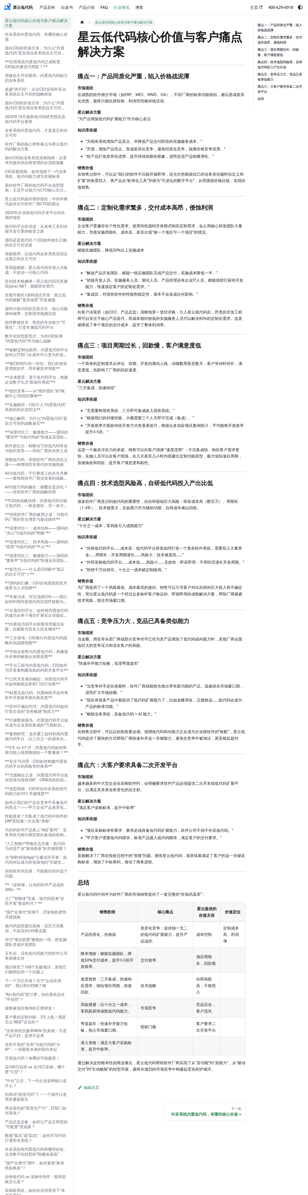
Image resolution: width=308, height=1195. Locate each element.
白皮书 (67, 7)
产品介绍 (86, 7)
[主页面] (82, 22)
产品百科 (47, 7)
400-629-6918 (280, 7)
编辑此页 (88, 1087)
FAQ (104, 7)
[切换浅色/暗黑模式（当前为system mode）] (300, 7)
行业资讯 (121, 7)
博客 (139, 7)
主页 (256, 7)
